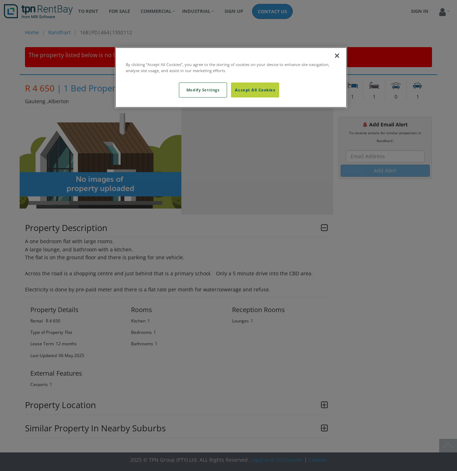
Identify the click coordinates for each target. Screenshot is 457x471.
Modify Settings (203, 89)
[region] (231, 77)
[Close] (337, 56)
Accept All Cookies (255, 89)
